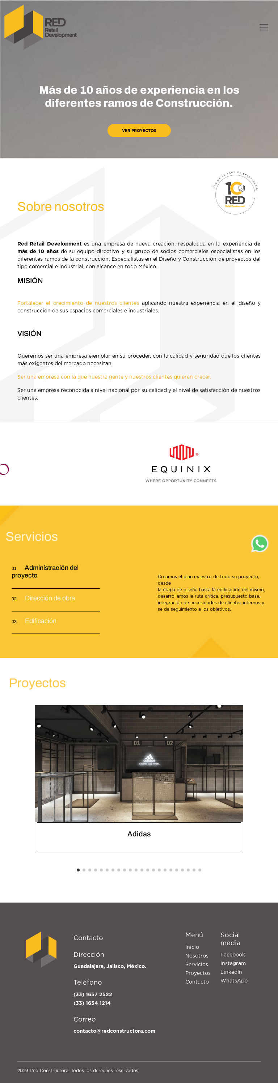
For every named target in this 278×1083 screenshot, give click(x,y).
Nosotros (196, 956)
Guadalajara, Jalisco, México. (109, 966)
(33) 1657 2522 (92, 994)
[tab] (56, 600)
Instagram (233, 963)
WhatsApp (234, 981)
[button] (78, 870)
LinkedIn (231, 972)
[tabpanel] (212, 596)
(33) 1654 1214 (92, 1003)
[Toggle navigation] (264, 27)
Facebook (232, 955)
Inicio (192, 947)
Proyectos (198, 973)
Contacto (197, 982)
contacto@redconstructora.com (114, 1031)
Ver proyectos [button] (139, 130)
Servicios (196, 964)
